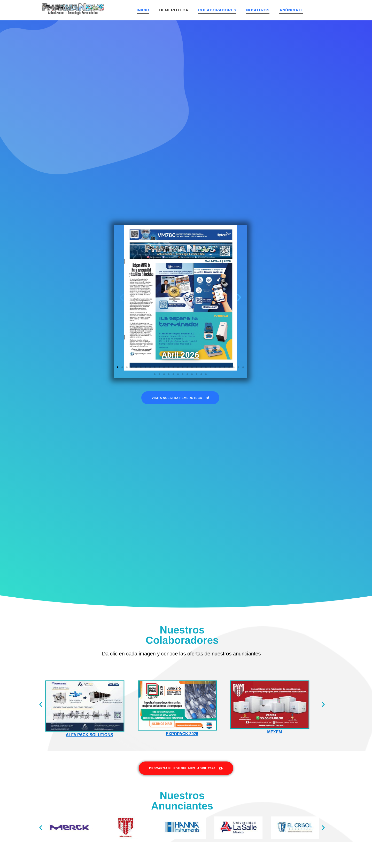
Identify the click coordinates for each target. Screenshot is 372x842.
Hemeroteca (173, 10)
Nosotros (258, 10)
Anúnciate (291, 10)
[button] (122, 298)
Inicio (143, 10)
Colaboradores (217, 10)
